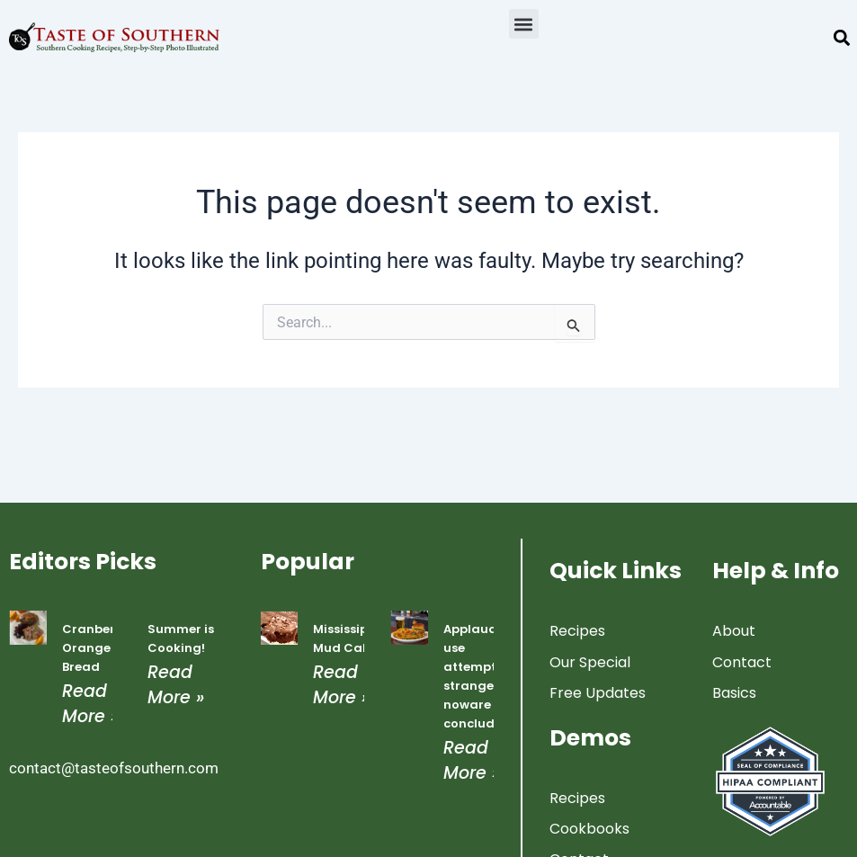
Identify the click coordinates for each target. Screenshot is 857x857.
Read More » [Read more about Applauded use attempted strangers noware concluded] (471, 760)
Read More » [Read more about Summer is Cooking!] (175, 684)
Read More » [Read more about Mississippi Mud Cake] (341, 684)
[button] (524, 24)
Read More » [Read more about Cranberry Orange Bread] (90, 703)
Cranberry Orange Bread (95, 647)
